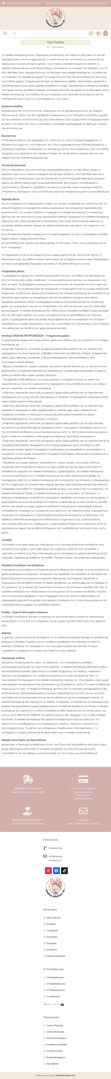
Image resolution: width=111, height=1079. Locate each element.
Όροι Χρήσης (58, 47)
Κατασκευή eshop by (55, 1075)
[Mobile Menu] (5, 33)
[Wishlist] (97, 33)
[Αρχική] (48, 47)
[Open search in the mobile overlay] (12, 33)
